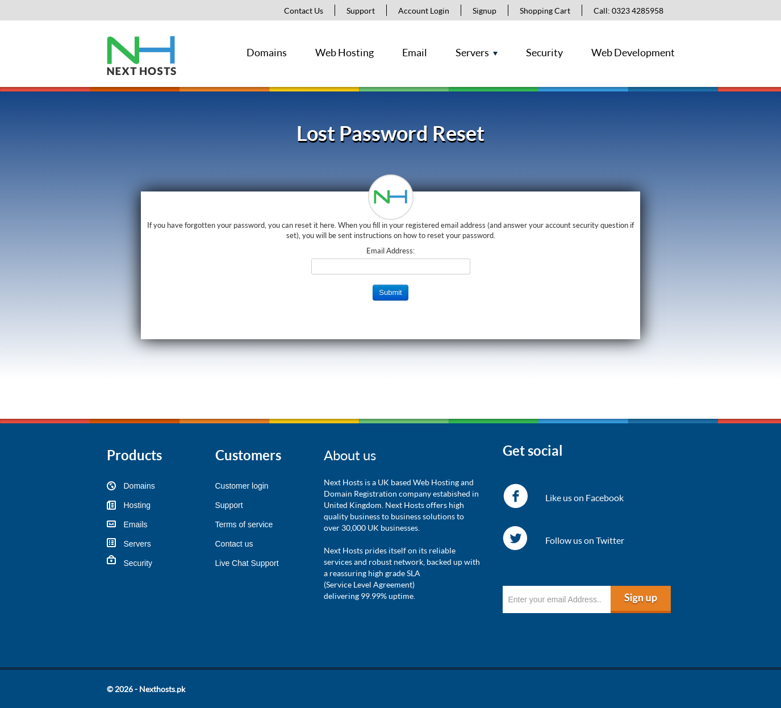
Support (360, 10)
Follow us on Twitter (584, 540)
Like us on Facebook (584, 497)
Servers (472, 52)
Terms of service (244, 524)
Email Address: (390, 250)
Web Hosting (344, 52)
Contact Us (303, 10)
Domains (267, 52)
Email (414, 52)
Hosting (137, 505)
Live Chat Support (247, 563)
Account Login (423, 10)
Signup (484, 10)
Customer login (242, 485)
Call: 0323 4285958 (628, 10)
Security (544, 52)
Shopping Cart (545, 10)
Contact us (234, 543)
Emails (136, 524)
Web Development (633, 52)
